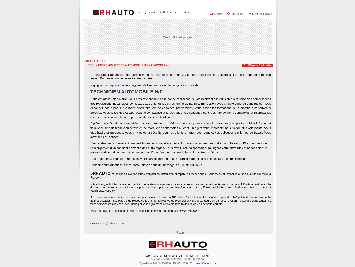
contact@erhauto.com (206, 263)
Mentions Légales (262, 13)
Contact (217, 13)
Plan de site (237, 13)
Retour (181, 232)
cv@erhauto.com (113, 223)
